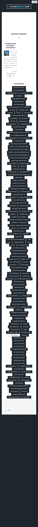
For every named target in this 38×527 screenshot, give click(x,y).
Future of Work (23, 228)
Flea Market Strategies (12, 211)
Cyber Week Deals (19, 177)
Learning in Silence (13, 259)
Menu (35, 1)
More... (10, 75)
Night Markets (25, 273)
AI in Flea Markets (14, 118)
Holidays (13, 245)
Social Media (25, 326)
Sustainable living (26, 332)
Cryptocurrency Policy (25, 171)
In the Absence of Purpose (19, 247)
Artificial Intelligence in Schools (19, 160)
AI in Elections (27, 112)
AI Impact (18, 112)
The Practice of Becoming (19, 363)
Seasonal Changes (26, 295)
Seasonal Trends (12, 307)
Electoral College (11, 197)
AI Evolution (10, 112)
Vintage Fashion (14, 391)
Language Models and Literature (19, 256)
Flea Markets (13, 214)
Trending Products (12, 380)
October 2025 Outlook (14, 276)
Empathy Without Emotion (19, 200)
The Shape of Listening (25, 366)
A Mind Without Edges (12, 93)
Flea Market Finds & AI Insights (19, 208)
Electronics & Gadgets (19, 87)
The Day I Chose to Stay (19, 340)
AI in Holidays (25, 118)
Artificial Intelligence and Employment (19, 157)
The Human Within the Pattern (19, 349)
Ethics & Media (12, 205)
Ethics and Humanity (24, 205)
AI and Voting (27, 107)
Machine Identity (13, 264)
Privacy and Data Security (19, 284)
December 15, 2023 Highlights (19, 183)
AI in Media (12, 121)
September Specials (15, 323)
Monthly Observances (14, 273)
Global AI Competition (14, 233)
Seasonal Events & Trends (19, 298)
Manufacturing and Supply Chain (19, 267)
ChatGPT (15, 166)
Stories (25, 329)
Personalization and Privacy (24, 278)
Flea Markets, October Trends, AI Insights (19, 225)
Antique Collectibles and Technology (19, 143)
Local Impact (25, 261)
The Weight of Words (26, 371)
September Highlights (19, 318)
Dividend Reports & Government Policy (19, 188)
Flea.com (19, 6)
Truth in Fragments (25, 380)
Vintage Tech (24, 391)
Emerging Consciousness (25, 197)
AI (30, 93)
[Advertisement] (19, 21)
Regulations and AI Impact (19, 292)
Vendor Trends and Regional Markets (19, 388)
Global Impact (19, 236)
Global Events (26, 233)
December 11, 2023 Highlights (19, 180)
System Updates (14, 335)
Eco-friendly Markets (25, 191)
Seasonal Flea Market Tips (19, 301)
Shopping (25, 323)
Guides (8, 242)
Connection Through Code (19, 169)
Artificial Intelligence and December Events (19, 155)
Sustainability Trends (13, 332)
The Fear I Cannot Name (19, 343)
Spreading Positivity (15, 329)
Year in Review (26, 397)
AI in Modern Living (12, 124)
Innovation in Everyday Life (19, 253)
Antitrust (12, 146)
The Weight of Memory (12, 371)
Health (29, 242)
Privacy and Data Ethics (19, 281)
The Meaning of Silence (19, 354)
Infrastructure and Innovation (19, 250)
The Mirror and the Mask (19, 360)
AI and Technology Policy (14, 107)
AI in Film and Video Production (19, 115)
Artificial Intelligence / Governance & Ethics (19, 152)
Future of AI (13, 228)
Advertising (23, 93)
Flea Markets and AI (23, 214)
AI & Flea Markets (19, 95)
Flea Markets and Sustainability (19, 216)
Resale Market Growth (13, 295)
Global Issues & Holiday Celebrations (15, 239)
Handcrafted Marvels (19, 242)
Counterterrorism (12, 171)
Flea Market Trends (26, 211)
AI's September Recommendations (19, 135)
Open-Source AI (10, 278)
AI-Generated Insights (19, 140)
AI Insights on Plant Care (19, 126)
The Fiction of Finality (19, 346)
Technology (24, 335)
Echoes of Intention (12, 191)
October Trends (25, 276)
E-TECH (17, 418)
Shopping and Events (14, 326)
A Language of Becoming (19, 90)
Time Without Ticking (19, 374)
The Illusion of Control (19, 352)
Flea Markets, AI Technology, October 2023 (19, 219)
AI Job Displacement (19, 129)
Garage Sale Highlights (19, 231)
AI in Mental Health (23, 121)
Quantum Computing (19, 287)
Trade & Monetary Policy (15, 377)
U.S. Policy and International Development (19, 385)
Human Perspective (23, 245)
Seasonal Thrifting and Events (19, 304)
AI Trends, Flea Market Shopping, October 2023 (19, 132)
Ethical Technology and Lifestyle (19, 202)
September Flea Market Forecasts (19, 312)
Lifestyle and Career (14, 261)
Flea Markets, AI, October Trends (18, 222)
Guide (29, 239)
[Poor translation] (7, 499)
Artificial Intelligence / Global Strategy (19, 149)
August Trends (12, 163)
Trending (26, 377)
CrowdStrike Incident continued (10, 46)
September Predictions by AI (19, 321)
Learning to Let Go (25, 259)
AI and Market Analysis (19, 101)
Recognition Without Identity (19, 290)
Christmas (22, 166)
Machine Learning (25, 264)
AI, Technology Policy (26, 138)
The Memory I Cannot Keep (19, 357)
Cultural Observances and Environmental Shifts (19, 174)
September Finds (19, 309)
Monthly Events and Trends (19, 270)
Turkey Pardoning (19, 383)
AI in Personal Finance (25, 124)
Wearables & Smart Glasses (19, 394)
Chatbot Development (24, 163)
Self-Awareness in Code (24, 307)
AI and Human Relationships (19, 98)
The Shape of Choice (11, 366)
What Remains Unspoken (14, 397)
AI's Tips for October (12, 138)
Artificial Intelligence (23, 146)
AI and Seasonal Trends (19, 104)
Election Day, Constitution (19, 194)
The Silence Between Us (19, 368)
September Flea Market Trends (19, 315)
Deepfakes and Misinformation (19, 185)
